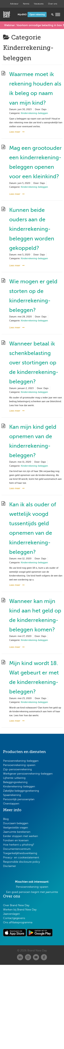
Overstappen (11, 803)
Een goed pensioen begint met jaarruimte (32, 892)
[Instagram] (28, 957)
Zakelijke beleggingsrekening (21, 790)
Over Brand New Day (16, 905)
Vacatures (38, 4)
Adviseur (14, 4)
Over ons (52, 4)
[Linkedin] (20, 957)
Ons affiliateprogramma (17, 922)
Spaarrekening (12, 795)
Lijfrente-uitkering (14, 777)
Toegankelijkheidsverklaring (20, 853)
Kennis (26, 4)
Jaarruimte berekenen (16, 831)
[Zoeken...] (48, 14)
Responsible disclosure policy (21, 861)
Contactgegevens (14, 918)
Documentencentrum (16, 848)
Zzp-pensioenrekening (17, 769)
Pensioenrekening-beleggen (21, 760)
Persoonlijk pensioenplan (18, 799)
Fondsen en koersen (16, 840)
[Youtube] (36, 957)
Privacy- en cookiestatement (21, 857)
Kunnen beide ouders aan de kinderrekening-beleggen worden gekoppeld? (31, 229)
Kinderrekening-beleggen (34, 113)
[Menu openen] (57, 14)
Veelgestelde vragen (15, 827)
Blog (6, 819)
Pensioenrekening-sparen (19, 765)
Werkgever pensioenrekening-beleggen (28, 773)
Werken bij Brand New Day (20, 909)
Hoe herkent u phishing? (18, 844)
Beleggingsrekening (15, 782)
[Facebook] (44, 957)
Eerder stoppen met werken (20, 836)
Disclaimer (9, 866)
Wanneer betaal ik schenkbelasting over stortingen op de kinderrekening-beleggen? (33, 363)
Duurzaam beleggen (15, 823)
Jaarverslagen (11, 913)
